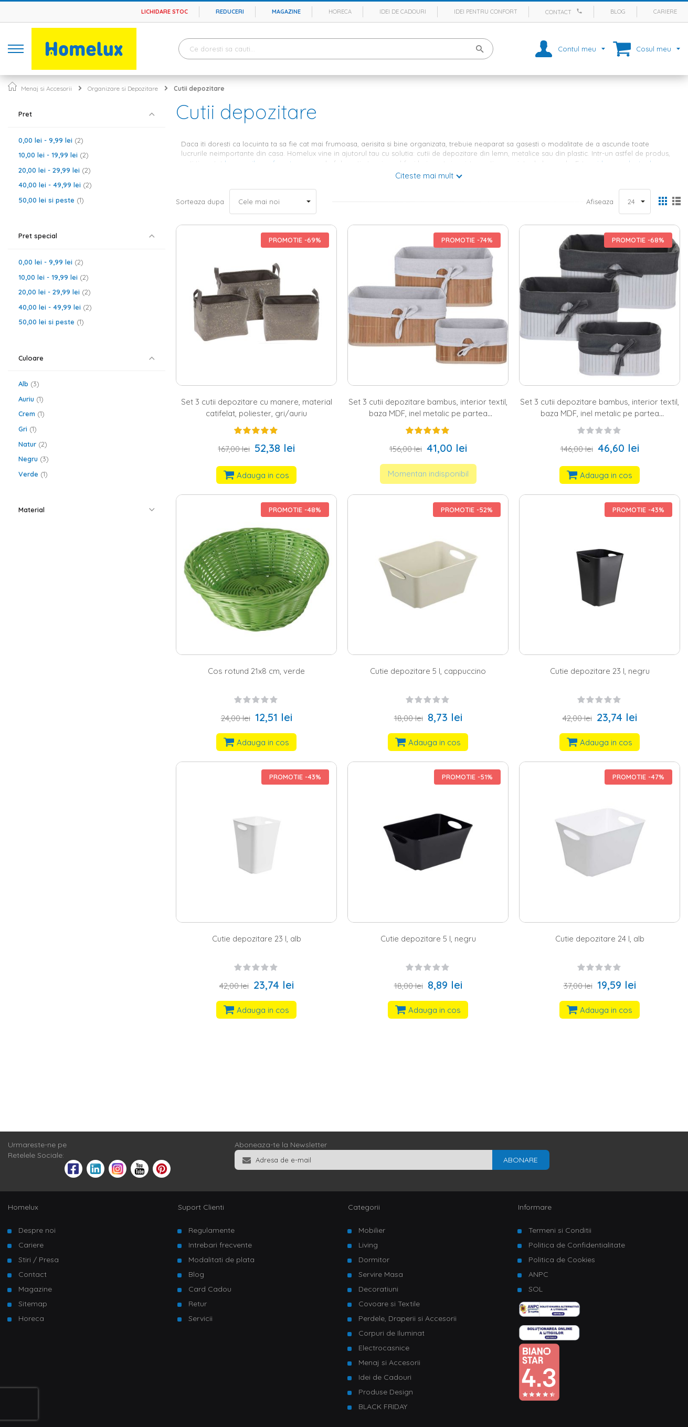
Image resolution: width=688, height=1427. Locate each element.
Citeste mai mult (424, 176)
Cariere (665, 11)
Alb (28, 383)
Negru (33, 458)
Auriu (31, 399)
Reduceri (230, 11)
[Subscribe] (520, 1160)
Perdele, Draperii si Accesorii (407, 1318)
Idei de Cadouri (384, 1377)
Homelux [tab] (23, 1207)
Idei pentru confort (485, 11)
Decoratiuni (378, 1289)
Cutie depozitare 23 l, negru (600, 671)
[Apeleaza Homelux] (581, 11)
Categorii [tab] (364, 1207)
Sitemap (32, 1303)
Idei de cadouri (402, 11)
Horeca (340, 11)
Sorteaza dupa (200, 201)
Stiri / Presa (38, 1259)
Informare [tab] (535, 1207)
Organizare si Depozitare (123, 88)
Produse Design (385, 1392)
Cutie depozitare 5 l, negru (428, 939)
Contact (558, 12)
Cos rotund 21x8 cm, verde (256, 671)
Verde (33, 474)
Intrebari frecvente (220, 1245)
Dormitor (373, 1259)
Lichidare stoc (164, 11)
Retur (197, 1303)
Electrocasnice (383, 1347)
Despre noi (37, 1230)
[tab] (86, 114)
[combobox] (335, 48)
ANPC (538, 1274)
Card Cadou (209, 1289)
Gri (27, 429)
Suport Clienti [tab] (201, 1207)
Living (368, 1245)
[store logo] (83, 49)
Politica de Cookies (561, 1259)
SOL (535, 1289)
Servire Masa (380, 1274)
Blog (618, 11)
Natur (32, 444)
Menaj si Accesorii (46, 88)
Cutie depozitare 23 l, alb (256, 939)
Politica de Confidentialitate (576, 1245)
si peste (51, 200)
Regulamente (211, 1230)
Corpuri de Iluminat (391, 1333)
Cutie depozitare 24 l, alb (599, 939)
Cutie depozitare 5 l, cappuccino (428, 671)
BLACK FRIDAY (382, 1406)
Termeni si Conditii (559, 1230)
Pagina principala (12, 86)
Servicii (200, 1318)
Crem (31, 413)
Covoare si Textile (389, 1303)
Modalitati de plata (221, 1259)
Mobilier (371, 1230)
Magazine (286, 11)
